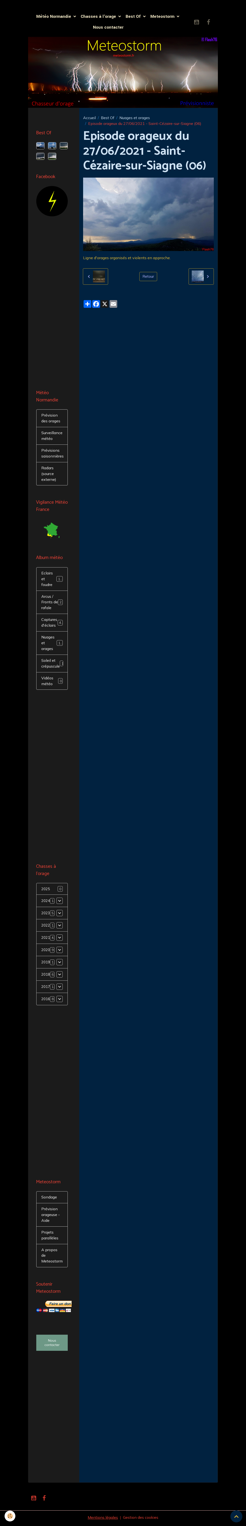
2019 (46, 963)
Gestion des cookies (140, 1519)
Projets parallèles (49, 1236)
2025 (46, 890)
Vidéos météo (52, 682)
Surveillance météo (52, 436)
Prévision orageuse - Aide (50, 1216)
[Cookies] (10, 1516)
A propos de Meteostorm (52, 1257)
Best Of (134, 17)
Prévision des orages (50, 419)
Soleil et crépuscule (53, 664)
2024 (46, 902)
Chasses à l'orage (99, 17)
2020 (46, 951)
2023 (46, 914)
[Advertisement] (52, 304)
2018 (46, 975)
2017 (46, 988)
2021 (46, 939)
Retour (148, 276)
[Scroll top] (236, 1516)
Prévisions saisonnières (52, 454)
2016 (46, 1000)
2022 (46, 926)
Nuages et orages (134, 118)
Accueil (89, 118)
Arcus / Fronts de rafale (52, 603)
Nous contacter (108, 28)
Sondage (49, 1198)
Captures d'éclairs (52, 623)
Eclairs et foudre (52, 580)
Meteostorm (163, 17)
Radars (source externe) (48, 474)
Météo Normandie (54, 17)
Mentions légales (103, 1519)
